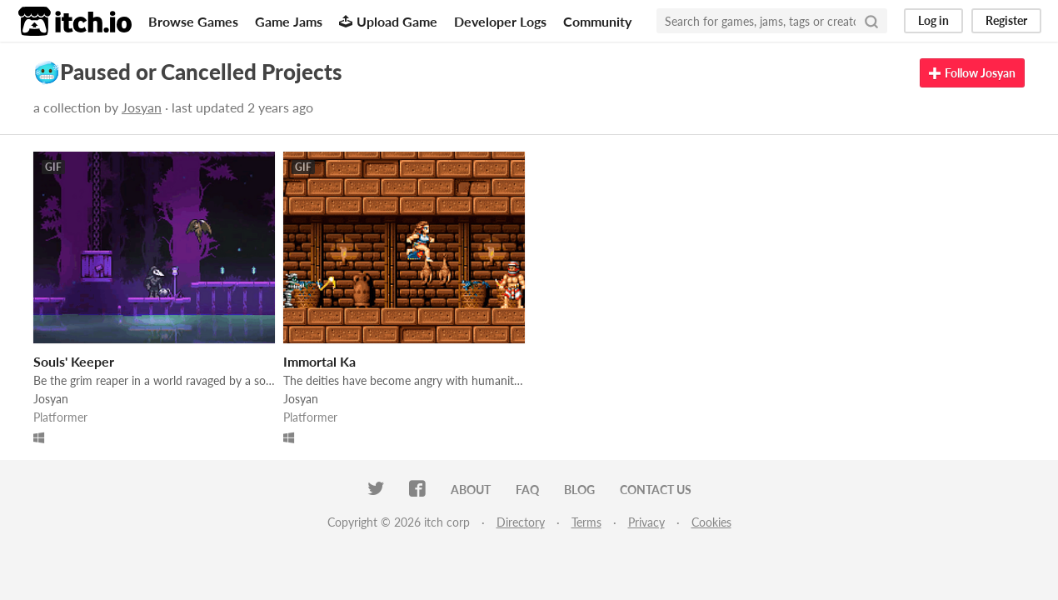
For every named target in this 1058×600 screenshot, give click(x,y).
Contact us (655, 489)
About (471, 489)
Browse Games (193, 21)
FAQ (527, 489)
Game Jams (288, 21)
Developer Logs (500, 21)
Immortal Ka (319, 361)
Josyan (142, 107)
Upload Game (388, 21)
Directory (521, 522)
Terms (586, 522)
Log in (933, 20)
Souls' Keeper (73, 361)
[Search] (871, 20)
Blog (579, 489)
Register (1006, 20)
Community (597, 21)
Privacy (646, 522)
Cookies (711, 522)
